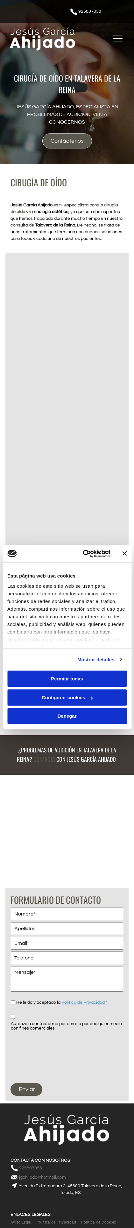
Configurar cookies (67, 697)
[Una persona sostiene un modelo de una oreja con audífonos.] (67, 434)
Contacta (44, 759)
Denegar (66, 716)
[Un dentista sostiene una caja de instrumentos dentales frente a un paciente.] (67, 314)
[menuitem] (23, 1222)
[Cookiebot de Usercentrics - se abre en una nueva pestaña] (83, 553)
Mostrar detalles (96, 659)
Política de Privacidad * (84, 1002)
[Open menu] (118, 38)
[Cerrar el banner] (124, 553)
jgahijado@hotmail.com (42, 1177)
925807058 (89, 11)
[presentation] (37, 1053)
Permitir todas (67, 678)
